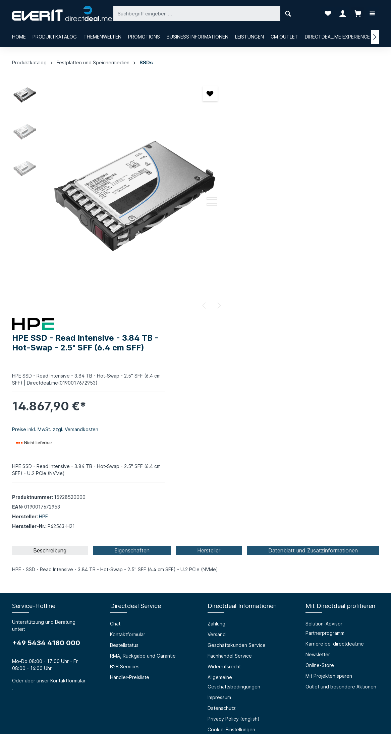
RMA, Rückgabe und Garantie (143, 441)
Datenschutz (222, 493)
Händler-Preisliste (129, 463)
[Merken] (204, 93)
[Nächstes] (213, 305)
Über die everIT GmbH (37, 568)
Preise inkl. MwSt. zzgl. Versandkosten (277, 189)
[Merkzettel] (328, 13)
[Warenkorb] (357, 13)
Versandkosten (220, 713)
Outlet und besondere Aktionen (340, 472)
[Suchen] (279, 13)
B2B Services (124, 452)
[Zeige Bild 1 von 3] (206, 192)
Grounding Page (128, 600)
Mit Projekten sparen (328, 461)
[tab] (50, 336)
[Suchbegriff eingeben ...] (188, 13)
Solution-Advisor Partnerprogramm (324, 413)
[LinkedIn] (213, 691)
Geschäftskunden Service (237, 430)
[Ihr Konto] (342, 13)
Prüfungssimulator (130, 579)
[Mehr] (372, 13)
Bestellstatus (124, 430)
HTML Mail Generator (134, 589)
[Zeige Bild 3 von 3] (206, 204)
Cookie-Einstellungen (231, 515)
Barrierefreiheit (127, 568)
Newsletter (317, 440)
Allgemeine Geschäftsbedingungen (234, 467)
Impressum (219, 483)
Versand (217, 420)
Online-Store (319, 451)
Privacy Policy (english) (234, 504)
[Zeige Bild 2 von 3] (206, 198)
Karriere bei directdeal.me (334, 429)
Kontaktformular (68, 466)
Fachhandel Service (230, 441)
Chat (115, 409)
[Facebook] (178, 691)
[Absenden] (355, 639)
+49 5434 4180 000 (46, 428)
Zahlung (216, 409)
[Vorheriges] (199, 305)
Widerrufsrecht (224, 452)
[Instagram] (195, 691)
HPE (265, 276)
